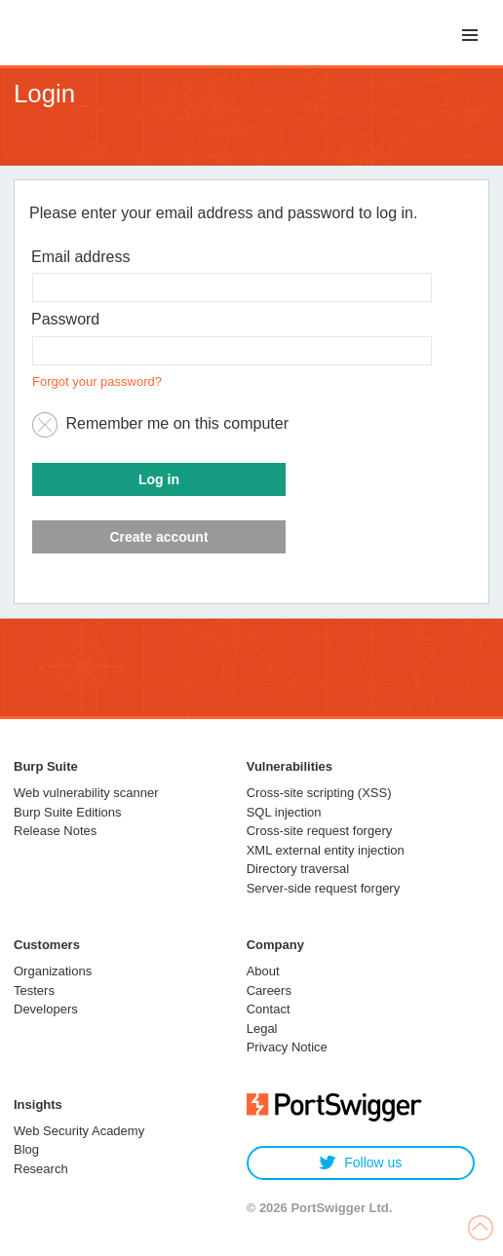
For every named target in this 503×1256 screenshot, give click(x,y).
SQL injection (284, 812)
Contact (268, 1009)
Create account (158, 537)
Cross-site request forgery (320, 830)
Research (41, 1168)
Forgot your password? (97, 381)
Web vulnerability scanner (86, 792)
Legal (262, 1028)
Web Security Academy (79, 1130)
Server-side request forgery (324, 888)
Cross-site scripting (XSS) (319, 792)
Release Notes (55, 830)
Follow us (360, 1163)
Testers (34, 990)
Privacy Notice (287, 1047)
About (263, 971)
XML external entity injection (326, 850)
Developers (46, 1009)
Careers (269, 990)
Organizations (53, 971)
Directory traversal (298, 868)
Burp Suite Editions (68, 812)
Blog (26, 1149)
